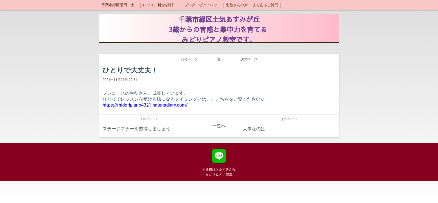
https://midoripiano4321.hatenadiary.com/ (145, 105)
